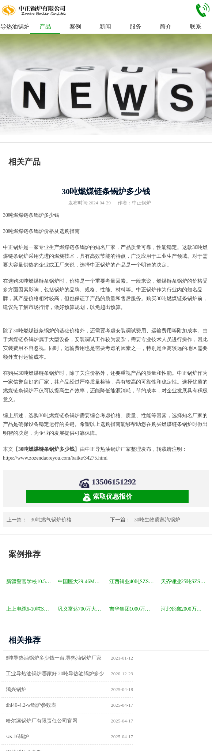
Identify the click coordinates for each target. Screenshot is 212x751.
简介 (165, 26)
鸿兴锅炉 (18, 673)
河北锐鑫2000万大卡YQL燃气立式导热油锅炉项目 (184, 609)
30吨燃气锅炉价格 (51, 519)
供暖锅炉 (124, 705)
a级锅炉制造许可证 (29, 721)
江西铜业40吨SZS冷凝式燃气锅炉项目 (132, 581)
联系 (195, 26)
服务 (135, 26)
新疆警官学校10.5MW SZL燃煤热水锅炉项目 (29, 581)
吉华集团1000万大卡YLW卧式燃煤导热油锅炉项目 (132, 609)
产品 (45, 26)
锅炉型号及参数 (25, 705)
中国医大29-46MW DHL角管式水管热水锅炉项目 (81, 581)
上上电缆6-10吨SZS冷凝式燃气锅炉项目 (29, 609)
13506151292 (114, 481)
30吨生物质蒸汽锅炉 (157, 519)
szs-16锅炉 (125, 689)
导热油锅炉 (15, 26)
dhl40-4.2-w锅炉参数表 (139, 673)
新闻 (105, 26)
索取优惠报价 (107, 497)
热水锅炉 (124, 721)
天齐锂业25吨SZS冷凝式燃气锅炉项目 (184, 581)
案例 (75, 26)
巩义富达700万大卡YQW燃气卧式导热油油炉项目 (81, 609)
